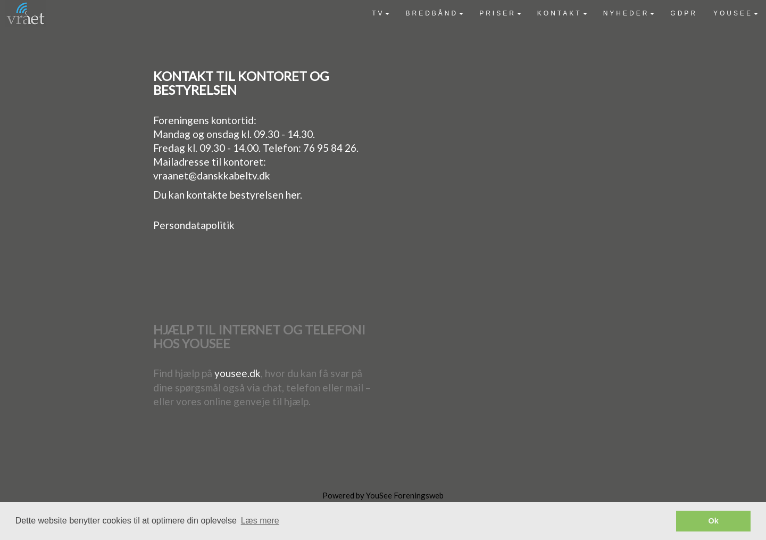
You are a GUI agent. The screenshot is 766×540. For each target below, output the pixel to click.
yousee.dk (237, 373)
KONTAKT (562, 13)
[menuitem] (380, 13)
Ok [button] (714, 521)
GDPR (683, 13)
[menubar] (565, 13)
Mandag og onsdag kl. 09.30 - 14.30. (234, 134)
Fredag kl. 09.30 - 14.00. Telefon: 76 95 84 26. (256, 148)
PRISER (500, 13)
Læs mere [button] (260, 520)
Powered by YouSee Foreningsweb (383, 495)
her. (294, 195)
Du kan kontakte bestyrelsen (219, 195)
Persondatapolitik (194, 225)
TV (380, 13)
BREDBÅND (434, 13)
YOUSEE (735, 13)
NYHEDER (629, 13)
